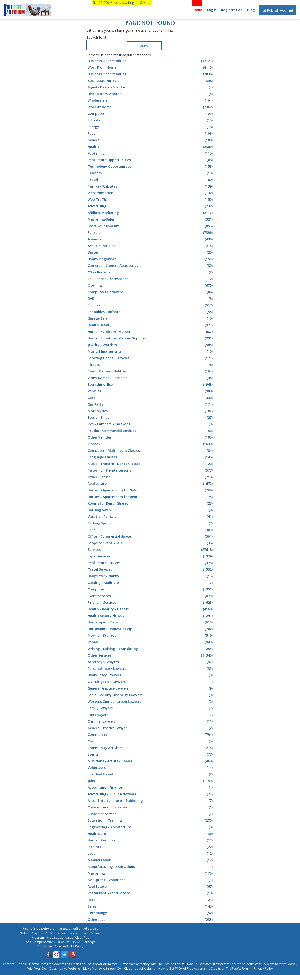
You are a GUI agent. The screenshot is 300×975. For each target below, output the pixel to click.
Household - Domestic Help (151, 629)
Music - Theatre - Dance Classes (151, 463)
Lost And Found (151, 774)
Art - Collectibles (151, 246)
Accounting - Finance (151, 787)
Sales (151, 906)
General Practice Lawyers (151, 688)
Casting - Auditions (151, 582)
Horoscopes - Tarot (151, 622)
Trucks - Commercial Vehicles (151, 430)
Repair (151, 642)
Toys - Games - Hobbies (151, 371)
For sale (151, 232)
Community (151, 734)
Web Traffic (151, 199)
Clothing (151, 285)
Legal (151, 853)
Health (151, 146)
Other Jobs (151, 919)
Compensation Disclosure (51, 942)
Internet (151, 847)
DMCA (76, 942)
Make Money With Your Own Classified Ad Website (119, 968)
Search (144, 45)
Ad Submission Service (61, 933)
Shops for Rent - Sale (151, 543)
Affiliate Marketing (151, 212)
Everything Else (151, 384)
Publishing (151, 153)
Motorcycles (151, 411)
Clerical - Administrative (151, 807)
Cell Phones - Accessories (151, 279)
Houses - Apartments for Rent (151, 497)
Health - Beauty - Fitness (151, 609)
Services (151, 549)
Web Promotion (151, 193)
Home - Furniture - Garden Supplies (151, 338)
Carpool (151, 741)
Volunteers (151, 767)
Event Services (151, 596)
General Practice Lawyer (151, 728)
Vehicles (151, 391)
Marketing (151, 873)
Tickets (151, 364)
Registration (231, 10)
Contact (8, 964)
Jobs (151, 781)
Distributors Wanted (151, 94)
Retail (151, 899)
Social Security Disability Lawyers (151, 695)
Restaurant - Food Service (151, 893)
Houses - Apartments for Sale (151, 490)
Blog (251, 10)
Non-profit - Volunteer (151, 880)
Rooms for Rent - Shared (151, 503)
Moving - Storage (151, 635)
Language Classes (151, 457)
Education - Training (151, 820)
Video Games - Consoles (151, 378)
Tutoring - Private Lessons (151, 470)
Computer (151, 113)
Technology (151, 913)
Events (151, 754)
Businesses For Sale (151, 80)
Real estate (151, 483)
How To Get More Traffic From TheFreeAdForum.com (224, 964)
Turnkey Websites (151, 186)
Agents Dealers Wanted (151, 87)
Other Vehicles (151, 437)
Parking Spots (151, 523)
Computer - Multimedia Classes (151, 450)
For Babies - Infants (151, 312)
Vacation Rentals (151, 516)
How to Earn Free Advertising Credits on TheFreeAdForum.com (73, 964)
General (151, 140)
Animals (151, 239)
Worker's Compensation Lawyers (151, 701)
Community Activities (151, 748)
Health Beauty (151, 325)
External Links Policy (69, 946)
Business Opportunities (151, 61)
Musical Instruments (151, 351)
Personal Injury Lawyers (151, 668)
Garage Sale (151, 318)
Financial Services (151, 602)
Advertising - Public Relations (151, 794)
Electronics (151, 305)
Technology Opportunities (151, 166)
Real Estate (151, 886)
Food (151, 133)
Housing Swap (151, 510)
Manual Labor (151, 860)
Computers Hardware (151, 292)
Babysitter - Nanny (151, 576)
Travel (151, 179)
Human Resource (151, 840)
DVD (151, 298)
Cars (151, 397)
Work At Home (151, 107)
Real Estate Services (151, 563)
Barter (151, 252)
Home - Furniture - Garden (151, 331)
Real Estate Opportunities (151, 160)
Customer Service (151, 814)
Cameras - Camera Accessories (151, 265)
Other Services (151, 655)
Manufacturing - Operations (151, 866)
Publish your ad (278, 10)
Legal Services (151, 556)
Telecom (151, 173)
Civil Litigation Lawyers (151, 681)
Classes (151, 444)
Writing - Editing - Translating (151, 648)
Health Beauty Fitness (151, 615)
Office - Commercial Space (151, 536)
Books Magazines (151, 259)
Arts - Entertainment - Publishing (151, 800)
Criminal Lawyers (151, 721)
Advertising (151, 206)
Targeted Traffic (69, 928)
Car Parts (151, 404)
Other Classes (151, 477)
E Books (151, 120)
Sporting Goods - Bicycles (151, 358)
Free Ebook (55, 937)
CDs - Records (151, 272)
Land (151, 530)
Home (197, 10)
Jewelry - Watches (151, 345)
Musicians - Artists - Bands (151, 761)
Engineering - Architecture (151, 827)
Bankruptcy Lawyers (151, 675)
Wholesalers (151, 100)
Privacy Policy (263, 968)
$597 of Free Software (38, 928)
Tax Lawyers (151, 714)
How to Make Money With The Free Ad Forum (152, 964)
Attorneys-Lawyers (151, 662)
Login (211, 10)
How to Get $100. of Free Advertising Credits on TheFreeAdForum (204, 968)
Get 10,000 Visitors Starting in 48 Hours (122, 2)
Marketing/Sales (151, 219)
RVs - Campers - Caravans (151, 424)
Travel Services (151, 569)
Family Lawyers (151, 708)
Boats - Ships (151, 417)
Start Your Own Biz (151, 226)
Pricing (21, 964)
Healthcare (151, 833)
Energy (151, 127)
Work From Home (151, 67)
